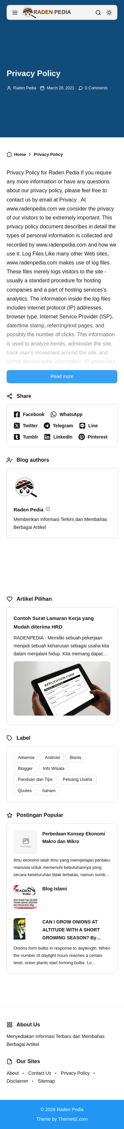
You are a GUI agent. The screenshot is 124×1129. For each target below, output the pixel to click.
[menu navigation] (15, 13)
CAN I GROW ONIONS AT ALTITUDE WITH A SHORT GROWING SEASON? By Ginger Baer (71, 930)
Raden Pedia (24, 88)
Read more (62, 376)
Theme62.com (73, 1119)
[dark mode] (109, 13)
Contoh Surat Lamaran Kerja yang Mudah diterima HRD (54, 622)
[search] (98, 13)
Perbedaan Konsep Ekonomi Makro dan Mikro (73, 837)
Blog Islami (54, 888)
